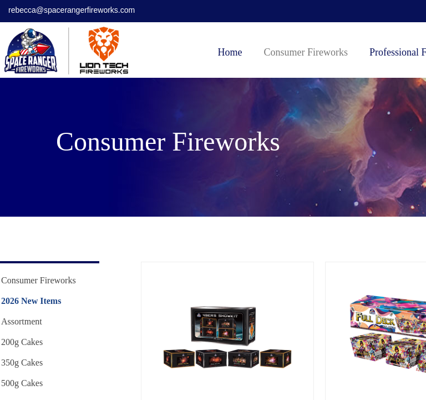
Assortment (21, 321)
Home (230, 52)
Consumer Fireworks (306, 52)
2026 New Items (31, 301)
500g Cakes (22, 383)
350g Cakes (22, 362)
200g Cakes (22, 342)
